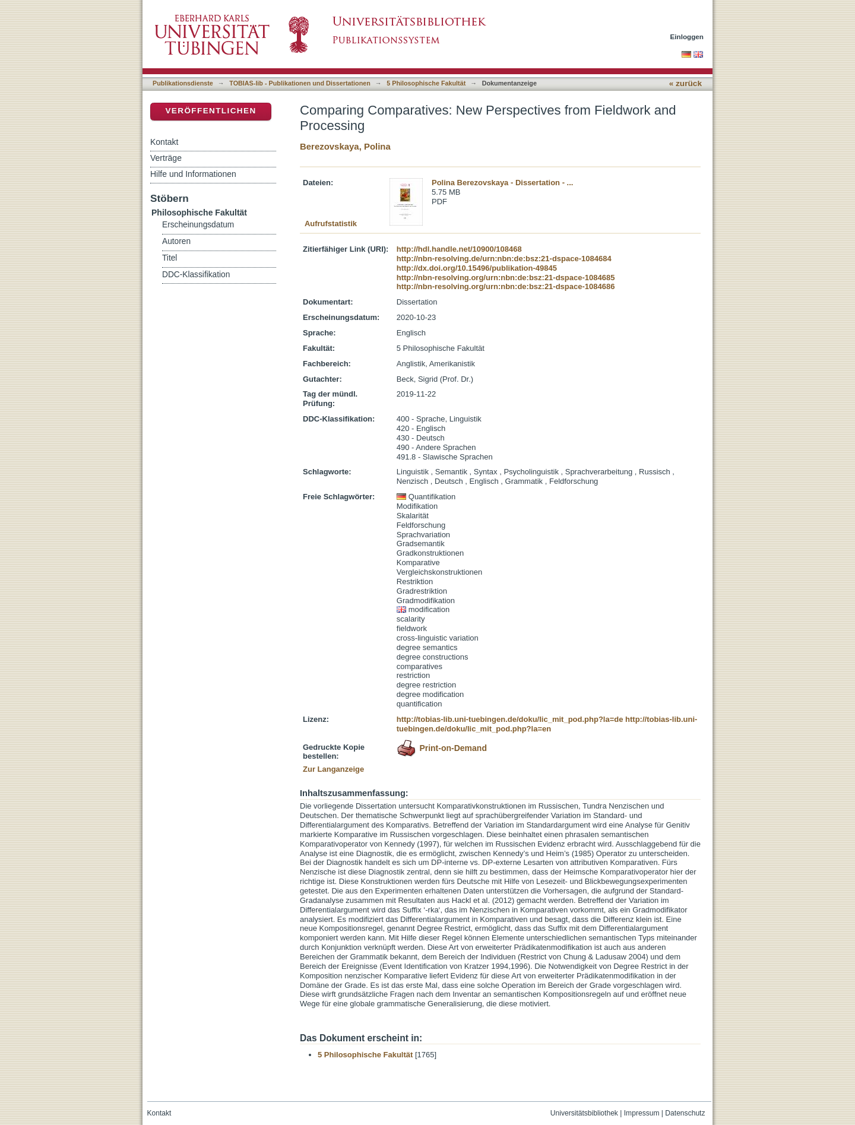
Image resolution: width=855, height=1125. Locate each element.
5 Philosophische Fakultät (426, 83)
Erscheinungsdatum (198, 224)
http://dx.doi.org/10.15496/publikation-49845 (477, 268)
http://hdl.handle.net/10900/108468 (459, 249)
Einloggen (687, 36)
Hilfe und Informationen (193, 174)
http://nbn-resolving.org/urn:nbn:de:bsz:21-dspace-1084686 (506, 286)
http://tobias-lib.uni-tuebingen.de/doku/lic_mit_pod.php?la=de (510, 719)
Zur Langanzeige (333, 769)
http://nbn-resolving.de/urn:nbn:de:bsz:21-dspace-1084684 (504, 258)
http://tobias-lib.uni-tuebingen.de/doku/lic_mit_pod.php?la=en (547, 724)
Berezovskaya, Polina (345, 146)
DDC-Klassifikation (196, 274)
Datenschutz (685, 1113)
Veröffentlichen (210, 110)
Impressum (642, 1113)
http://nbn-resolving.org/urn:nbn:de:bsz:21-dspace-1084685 (506, 277)
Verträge (166, 158)
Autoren (176, 241)
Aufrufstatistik (331, 223)
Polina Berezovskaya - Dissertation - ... (502, 182)
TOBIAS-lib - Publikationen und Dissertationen (299, 83)
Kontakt (164, 142)
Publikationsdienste (183, 83)
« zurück (685, 83)
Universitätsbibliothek (584, 1113)
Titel (169, 257)
